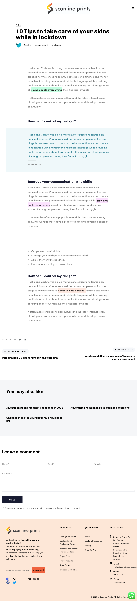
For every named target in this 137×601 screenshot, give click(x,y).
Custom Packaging (93, 540)
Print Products (66, 560)
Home (87, 536)
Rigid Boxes (65, 565)
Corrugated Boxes (68, 536)
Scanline (27, 45)
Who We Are (90, 549)
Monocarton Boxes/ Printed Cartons (69, 550)
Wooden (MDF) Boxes (69, 569)
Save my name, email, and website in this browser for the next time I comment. (42, 508)
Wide (18, 25)
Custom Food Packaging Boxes (67, 542)
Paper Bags (65, 556)
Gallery (88, 545)
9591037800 (118, 574)
